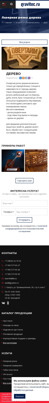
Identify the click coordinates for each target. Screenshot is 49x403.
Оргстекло (8, 321)
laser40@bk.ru (11, 278)
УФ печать (8, 374)
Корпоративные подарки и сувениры (19, 338)
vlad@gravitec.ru (12, 283)
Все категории (10, 343)
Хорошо (20, 396)
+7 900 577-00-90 (12, 274)
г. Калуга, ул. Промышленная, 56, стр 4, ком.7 (25, 287)
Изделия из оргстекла (13, 329)
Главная (7, 22)
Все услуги (24, 42)
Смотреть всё (24, 180)
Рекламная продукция (13, 334)
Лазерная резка (32, 22)
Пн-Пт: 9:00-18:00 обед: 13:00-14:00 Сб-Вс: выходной (12, 294)
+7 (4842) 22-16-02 (13, 261)
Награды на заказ (11, 325)
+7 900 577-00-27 (12, 265)
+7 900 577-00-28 (12, 269)
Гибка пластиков (10, 370)
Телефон (7, 211)
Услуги (19, 22)
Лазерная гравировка (12, 365)
